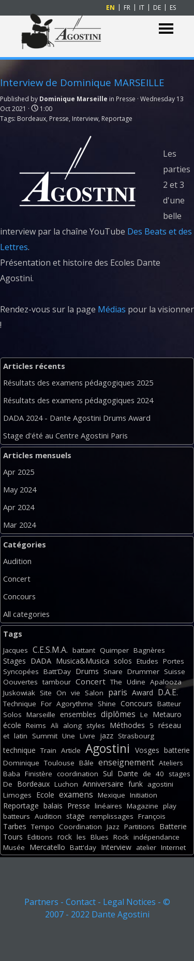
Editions (40, 837)
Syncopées (21, 671)
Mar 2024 (19, 524)
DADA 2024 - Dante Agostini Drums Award (77, 418)
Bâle (86, 762)
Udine (136, 682)
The (116, 682)
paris (117, 692)
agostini (160, 784)
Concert (17, 578)
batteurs (16, 816)
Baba (11, 773)
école (12, 725)
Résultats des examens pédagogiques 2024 (78, 400)
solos (123, 661)
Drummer (143, 671)
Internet (173, 847)
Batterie (173, 826)
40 (160, 773)
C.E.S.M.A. (50, 649)
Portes (173, 661)
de (147, 773)
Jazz (113, 826)
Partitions (139, 826)
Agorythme (74, 703)
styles (95, 725)
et (6, 735)
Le (144, 714)
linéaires (108, 806)
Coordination (80, 826)
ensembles (78, 714)
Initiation (143, 795)
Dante (127, 773)
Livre (87, 735)
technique (19, 750)
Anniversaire (103, 784)
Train (48, 750)
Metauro (167, 714)
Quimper (114, 650)
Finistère (38, 773)
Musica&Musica (82, 661)
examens (76, 794)
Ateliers (171, 762)
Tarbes (14, 826)
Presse (59, 118)
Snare (113, 671)
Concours (19, 596)
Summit (44, 735)
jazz (106, 735)
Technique (19, 703)
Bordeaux (31, 118)
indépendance (156, 837)
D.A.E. (168, 692)
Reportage (116, 118)
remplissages (111, 816)
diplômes (118, 714)
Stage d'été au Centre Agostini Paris (65, 435)
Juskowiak (19, 692)
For (46, 703)
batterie (177, 750)
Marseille (40, 714)
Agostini (107, 748)
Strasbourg (136, 735)
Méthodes (127, 725)
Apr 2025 (18, 471)
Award (142, 692)
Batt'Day (57, 671)
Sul (108, 773)
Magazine (142, 806)
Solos (12, 714)
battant (83, 650)
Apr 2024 (18, 507)
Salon (94, 692)
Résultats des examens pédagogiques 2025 (78, 382)
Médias (112, 309)
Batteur (169, 703)
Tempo (42, 826)
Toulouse (59, 762)
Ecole (45, 795)
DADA (41, 660)
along (72, 725)
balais (53, 806)
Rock (121, 837)
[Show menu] (166, 28)
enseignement (126, 762)
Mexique (111, 795)
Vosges (147, 750)
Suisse (174, 671)
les (81, 837)
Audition (17, 561)
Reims (36, 725)
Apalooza (166, 682)
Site (46, 692)
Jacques (15, 650)
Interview (85, 118)
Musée (14, 847)
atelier (146, 847)
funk (135, 784)
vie (75, 692)
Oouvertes (20, 682)
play (169, 806)
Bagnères (149, 650)
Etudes (147, 661)
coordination (77, 773)
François (152, 816)
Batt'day (83, 847)
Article (71, 750)
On (61, 692)
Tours (13, 837)
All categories (26, 614)
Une (68, 735)
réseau (169, 725)
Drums (87, 671)
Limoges (17, 795)
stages (179, 773)
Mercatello (47, 847)
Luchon (66, 784)
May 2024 (19, 489)
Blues (100, 837)
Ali (54, 725)
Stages (14, 661)
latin (20, 735)
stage (75, 816)
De (7, 784)
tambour (56, 682)
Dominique (21, 762)
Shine (107, 703)
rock (64, 837)
